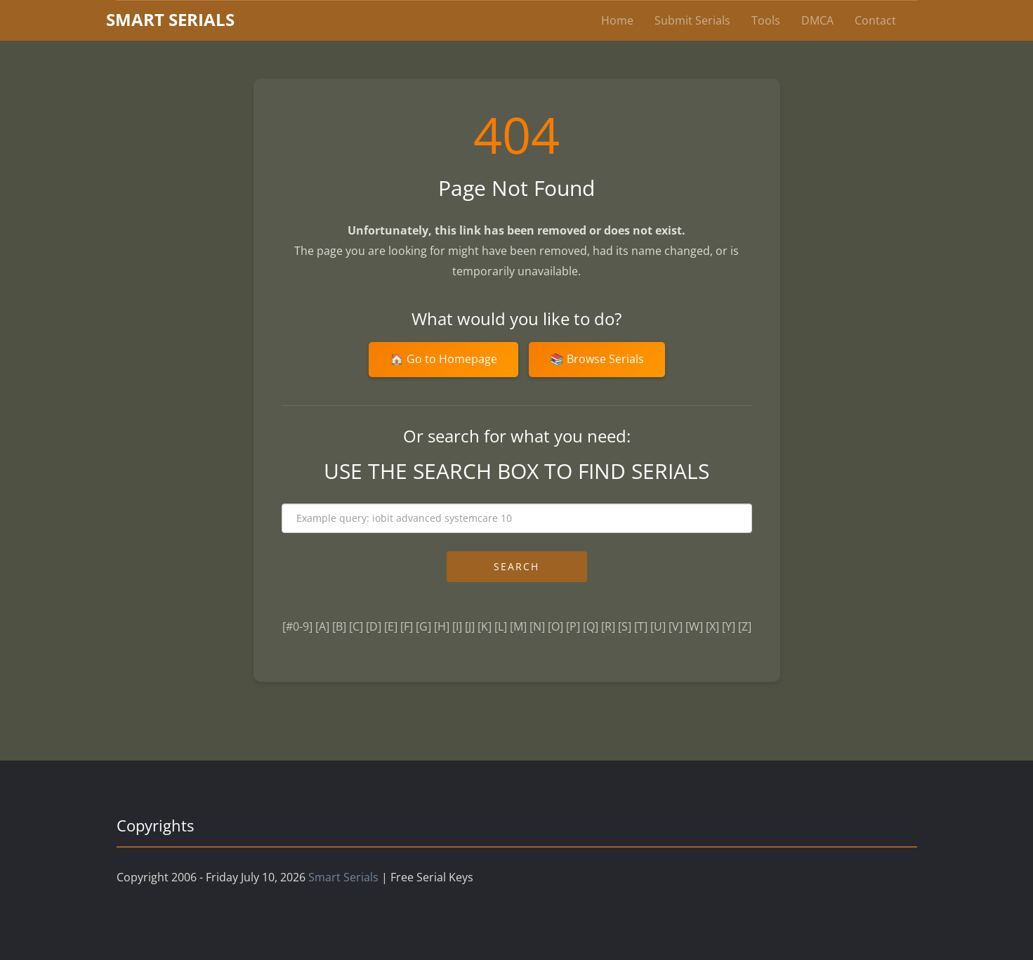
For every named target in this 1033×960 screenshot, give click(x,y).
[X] (712, 626)
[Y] (728, 626)
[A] (322, 626)
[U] (658, 626)
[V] (676, 626)
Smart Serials (343, 877)
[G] (423, 626)
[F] (406, 626)
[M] (518, 626)
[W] (694, 626)
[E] (390, 626)
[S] (624, 626)
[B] (339, 626)
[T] (640, 626)
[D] (373, 626)
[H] (441, 626)
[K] (485, 626)
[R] (608, 626)
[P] (573, 626)
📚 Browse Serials (597, 359)
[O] (555, 626)
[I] (457, 626)
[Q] (590, 626)
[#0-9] (297, 626)
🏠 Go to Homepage (443, 359)
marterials (170, 19)
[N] (537, 626)
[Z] (744, 626)
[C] (356, 626)
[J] (470, 626)
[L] (500, 626)
